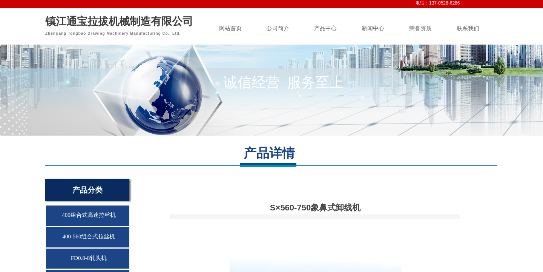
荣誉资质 (420, 28)
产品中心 (325, 28)
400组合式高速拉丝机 (89, 215)
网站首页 (230, 28)
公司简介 (278, 28)
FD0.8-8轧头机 (89, 258)
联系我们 (468, 28)
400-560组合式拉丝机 (89, 236)
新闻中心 (373, 28)
